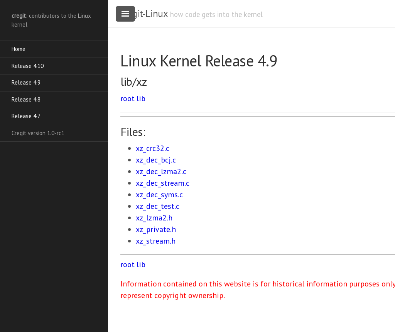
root (127, 98)
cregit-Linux (143, 13)
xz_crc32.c (152, 148)
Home (18, 49)
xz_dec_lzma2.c (161, 171)
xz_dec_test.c (157, 206)
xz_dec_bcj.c (156, 160)
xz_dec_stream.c (162, 183)
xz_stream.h (156, 241)
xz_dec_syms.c (159, 195)
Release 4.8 (26, 99)
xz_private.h (156, 229)
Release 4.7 (26, 116)
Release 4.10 (28, 65)
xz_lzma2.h (154, 218)
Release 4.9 (26, 82)
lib (141, 98)
